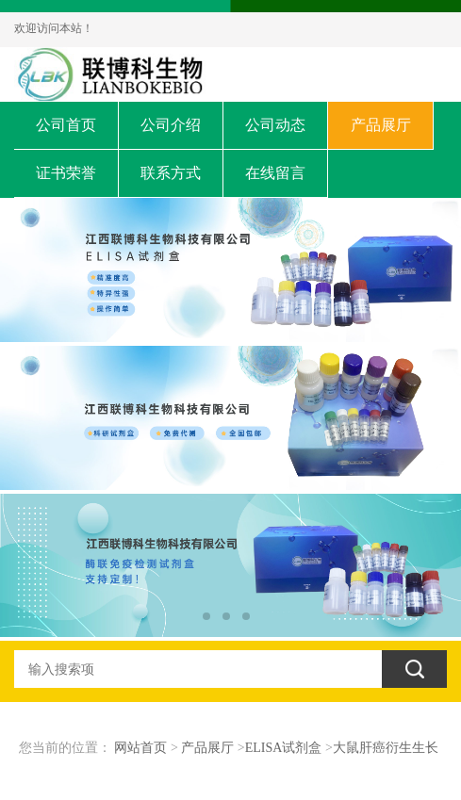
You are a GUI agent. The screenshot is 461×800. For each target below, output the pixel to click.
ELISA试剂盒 (283, 748)
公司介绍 (170, 125)
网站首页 (140, 748)
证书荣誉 (66, 173)
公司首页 (66, 125)
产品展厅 (381, 125)
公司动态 (275, 125)
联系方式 (170, 173)
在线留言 (275, 173)
